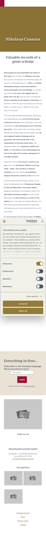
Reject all (23, 311)
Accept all (23, 304)
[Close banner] (42, 221)
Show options (32, 296)
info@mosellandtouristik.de (23, 459)
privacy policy (30, 386)
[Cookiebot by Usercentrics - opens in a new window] (27, 221)
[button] (2, 3)
